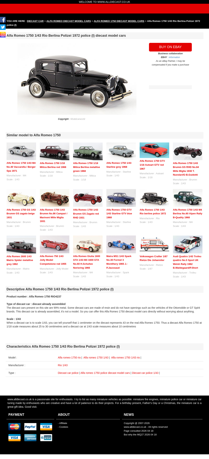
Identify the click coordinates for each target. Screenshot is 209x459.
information (174, 57)
